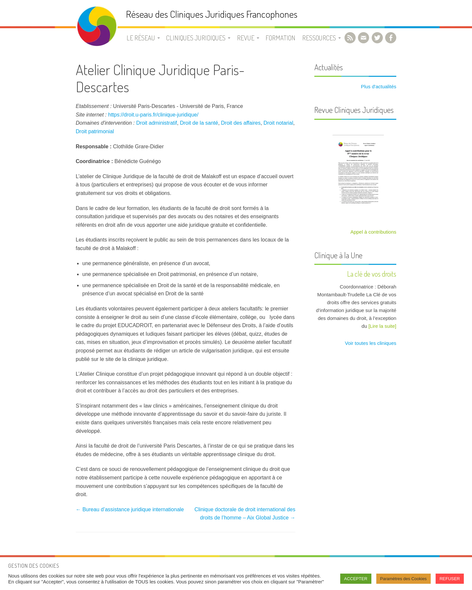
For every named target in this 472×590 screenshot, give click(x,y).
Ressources (319, 37)
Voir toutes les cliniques (370, 343)
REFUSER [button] (450, 578)
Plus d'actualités (378, 86)
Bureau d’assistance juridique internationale (130, 509)
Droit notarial (278, 123)
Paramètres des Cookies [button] (403, 578)
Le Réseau (141, 37)
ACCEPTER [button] (355, 578)
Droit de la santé (199, 123)
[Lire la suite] (382, 326)
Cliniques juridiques (196, 37)
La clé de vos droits (371, 273)
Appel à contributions (373, 232)
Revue (245, 37)
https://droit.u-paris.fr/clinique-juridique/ (153, 114)
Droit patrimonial (95, 131)
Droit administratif (156, 123)
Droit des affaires (241, 123)
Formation (280, 37)
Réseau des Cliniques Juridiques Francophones (211, 14)
